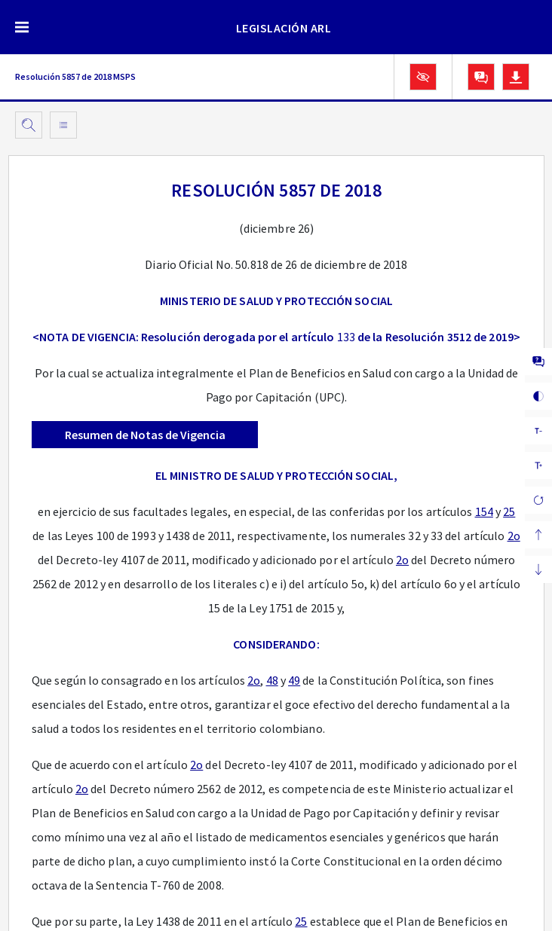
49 (294, 680)
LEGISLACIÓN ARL (284, 27)
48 (272, 680)
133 (346, 336)
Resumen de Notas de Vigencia (145, 434)
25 (509, 511)
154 (484, 511)
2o (514, 535)
